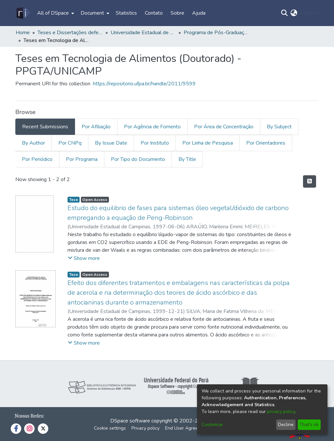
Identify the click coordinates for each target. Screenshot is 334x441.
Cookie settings (110, 428)
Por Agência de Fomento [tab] (152, 126)
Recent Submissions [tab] (45, 126)
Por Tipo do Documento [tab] (138, 159)
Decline (286, 424)
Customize (212, 424)
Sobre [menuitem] (177, 13)
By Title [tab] (187, 159)
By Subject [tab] (279, 126)
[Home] (23, 13)
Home (23, 32)
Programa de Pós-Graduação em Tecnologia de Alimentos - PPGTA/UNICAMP (216, 32)
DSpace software (130, 420)
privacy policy (281, 411)
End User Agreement (186, 428)
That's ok (309, 424)
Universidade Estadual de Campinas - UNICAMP (143, 32)
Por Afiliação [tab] (96, 126)
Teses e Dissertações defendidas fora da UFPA (70, 32)
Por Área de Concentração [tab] (223, 126)
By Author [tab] (33, 143)
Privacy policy (145, 428)
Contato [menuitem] (154, 13)
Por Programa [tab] (82, 159)
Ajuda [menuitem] (198, 13)
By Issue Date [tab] (111, 143)
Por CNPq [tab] (70, 143)
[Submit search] (285, 13)
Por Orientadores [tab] (265, 143)
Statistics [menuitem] (126, 13)
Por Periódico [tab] (37, 159)
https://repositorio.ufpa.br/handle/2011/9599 (144, 83)
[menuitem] (55, 13)
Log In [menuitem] (307, 13)
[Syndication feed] (309, 181)
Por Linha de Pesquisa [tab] (207, 143)
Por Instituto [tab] (155, 143)
